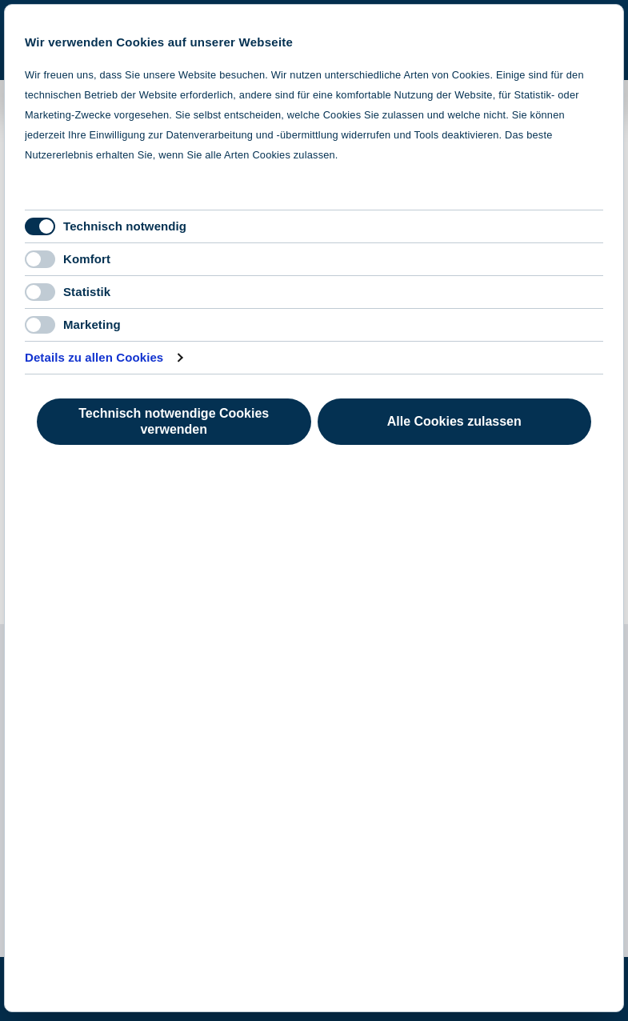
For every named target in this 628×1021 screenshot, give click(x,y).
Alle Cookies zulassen (454, 421)
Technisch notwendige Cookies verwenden (173, 421)
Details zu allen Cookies (94, 357)
